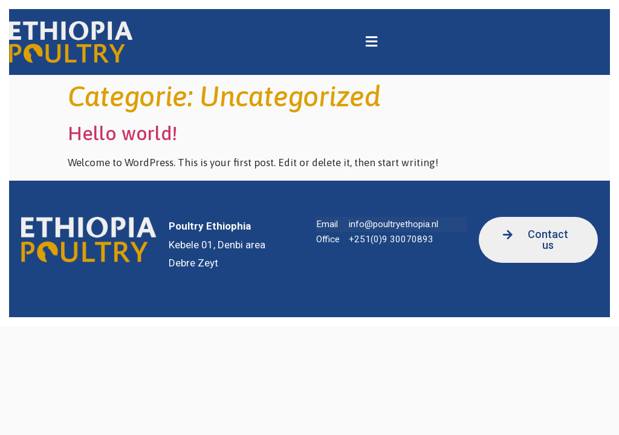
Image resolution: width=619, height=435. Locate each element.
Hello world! (122, 133)
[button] (371, 42)
